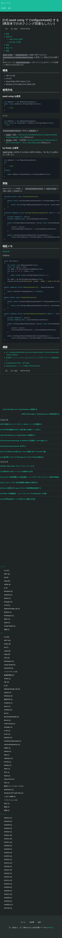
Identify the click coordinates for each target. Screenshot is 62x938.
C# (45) (5, 637)
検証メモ (9, 48)
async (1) (6, 706)
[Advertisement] (31, 391)
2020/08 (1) (7, 891)
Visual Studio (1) (8, 626)
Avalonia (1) (7, 595)
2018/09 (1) (7, 898)
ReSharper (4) (8, 661)
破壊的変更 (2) (8, 675)
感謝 (7, 51)
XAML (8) (6, 644)
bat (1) (5, 713)
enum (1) (6, 734)
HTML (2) (6, 678)
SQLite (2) (6, 692)
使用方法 (9, 37)
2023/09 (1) (7, 845)
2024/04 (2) (7, 828)
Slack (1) (6, 622)
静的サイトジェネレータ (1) (12, 786)
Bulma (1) (6, 598)
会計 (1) (5, 803)
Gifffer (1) (6, 748)
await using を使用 (16, 39)
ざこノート (6, 3)
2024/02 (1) (7, 832)
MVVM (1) (6, 762)
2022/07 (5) (7, 870)
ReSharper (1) (8, 615)
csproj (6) (6, 651)
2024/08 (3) (7, 825)
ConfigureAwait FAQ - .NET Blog (18, 363)
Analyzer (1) (7, 703)
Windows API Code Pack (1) (12, 793)
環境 (7, 34)
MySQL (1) (6, 612)
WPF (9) (6, 574)
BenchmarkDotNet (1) (10, 717)
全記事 (3, 8)
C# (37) (5, 570)
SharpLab (6, 251)
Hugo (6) (6, 581)
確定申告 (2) (7, 699)
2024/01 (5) (7, 835)
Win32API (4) (7, 668)
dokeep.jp (50, 927)
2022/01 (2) (7, 877)
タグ (1, 633)
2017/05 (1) (7, 908)
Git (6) (5, 577)
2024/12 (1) (7, 818)
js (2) (4, 588)
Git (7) (5, 647)
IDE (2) (5, 682)
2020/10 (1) (7, 884)
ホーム (23, 922)
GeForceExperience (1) (11, 744)
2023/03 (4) (7, 856)
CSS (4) (5, 658)
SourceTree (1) (8, 779)
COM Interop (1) (8, 723)
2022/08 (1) (7, 866)
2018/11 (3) (7, 894)
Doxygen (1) (7, 602)
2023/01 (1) (7, 859)
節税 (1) (5, 629)
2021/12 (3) (7, 880)
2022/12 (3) (7, 863)
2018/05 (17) (7, 904)
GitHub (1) (6, 751)
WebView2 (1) (8, 789)
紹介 (9, 8)
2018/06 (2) (7, 901)
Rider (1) (6, 619)
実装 (7, 45)
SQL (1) (5, 782)
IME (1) (5, 755)
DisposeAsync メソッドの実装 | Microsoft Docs (23, 366)
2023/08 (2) (7, 849)
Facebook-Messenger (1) (11, 741)
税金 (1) (5, 807)
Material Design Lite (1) (11, 608)
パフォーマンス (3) (9, 671)
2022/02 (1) (7, 873)
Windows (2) (7, 591)
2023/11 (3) (7, 842)
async (15, 28)
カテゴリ (2, 566)
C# (6, 28)
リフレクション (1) (9, 800)
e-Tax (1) (6, 605)
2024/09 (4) (7, 821)
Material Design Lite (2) (11, 689)
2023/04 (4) (7, 852)
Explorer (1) (7, 737)
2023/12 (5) (7, 839)
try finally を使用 (15, 42)
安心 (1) (5, 772)
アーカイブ (3, 814)
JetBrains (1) (7, 758)
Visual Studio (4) (8, 665)
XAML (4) (6, 584)
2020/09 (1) (7, 887)
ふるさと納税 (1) (9, 796)
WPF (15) (6, 640)
